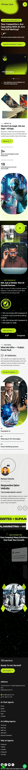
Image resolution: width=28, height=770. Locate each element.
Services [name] (3, 711)
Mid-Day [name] (3, 727)
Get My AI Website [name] (10, 373)
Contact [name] (3, 716)
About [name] (2, 708)
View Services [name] (8, 332)
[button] (20, 508)
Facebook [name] (3, 744)
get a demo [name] (8, 672)
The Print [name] (3, 725)
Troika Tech (8, 768)
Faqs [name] (2, 713)
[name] (7, 4)
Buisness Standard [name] (6, 735)
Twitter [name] (3, 747)
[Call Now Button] (3, 767)
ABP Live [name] (3, 730)
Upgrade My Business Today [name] (13, 44)
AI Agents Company (19, 768)
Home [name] (2, 706)
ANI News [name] (3, 733)
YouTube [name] (3, 754)
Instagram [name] (4, 752)
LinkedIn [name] (3, 749)
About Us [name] (7, 142)
